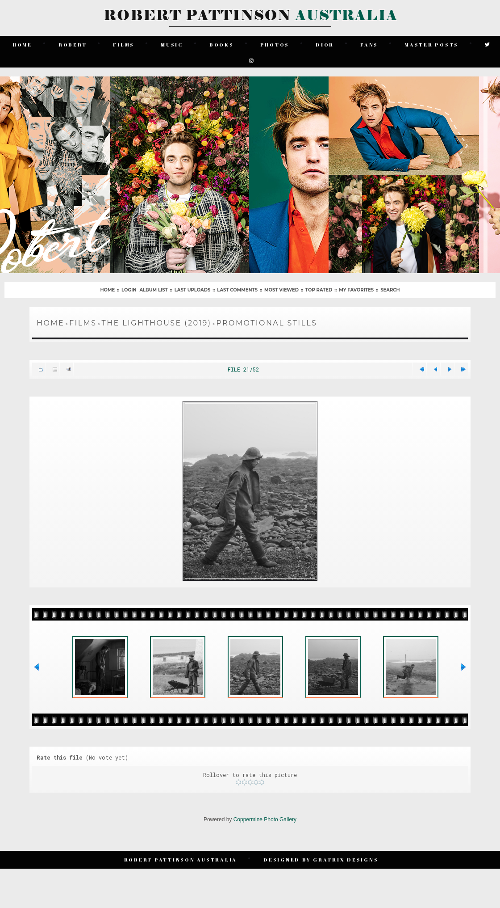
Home (22, 44)
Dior (325, 44)
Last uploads (193, 290)
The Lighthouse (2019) (157, 323)
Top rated (318, 290)
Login (128, 290)
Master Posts (431, 44)
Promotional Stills (266, 323)
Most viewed (281, 290)
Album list (153, 290)
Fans (369, 44)
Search (390, 290)
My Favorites (356, 290)
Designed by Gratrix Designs (320, 859)
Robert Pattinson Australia (181, 859)
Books (221, 44)
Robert (72, 44)
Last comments (237, 290)
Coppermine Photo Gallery (264, 819)
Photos (275, 44)
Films (123, 44)
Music (172, 44)
